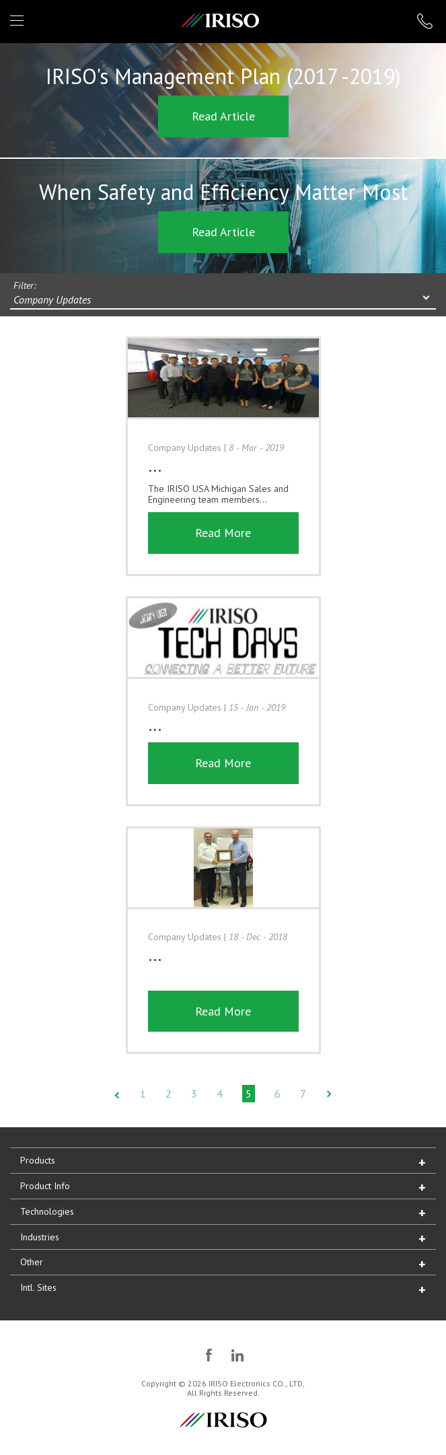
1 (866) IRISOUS (425, 21)
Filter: (24, 285)
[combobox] (223, 300)
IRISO (220, 20)
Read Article (223, 116)
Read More (223, 532)
